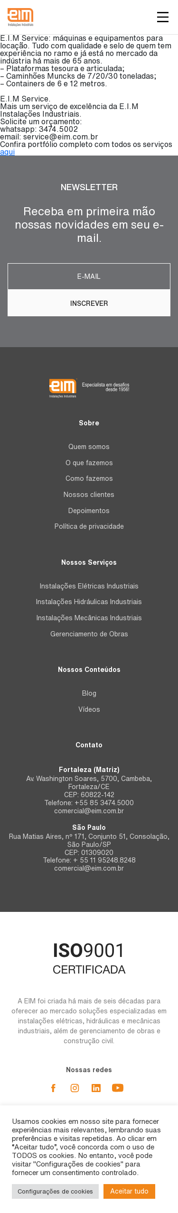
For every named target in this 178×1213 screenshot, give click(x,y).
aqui (7, 152)
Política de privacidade (89, 526)
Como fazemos (89, 478)
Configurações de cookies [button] (55, 1191)
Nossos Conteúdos (89, 669)
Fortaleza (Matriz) (89, 769)
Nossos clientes (89, 494)
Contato (89, 745)
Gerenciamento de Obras (89, 634)
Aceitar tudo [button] (129, 1191)
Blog (89, 693)
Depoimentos (89, 510)
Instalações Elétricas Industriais (89, 586)
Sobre (89, 423)
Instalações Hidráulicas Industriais (89, 601)
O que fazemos (89, 462)
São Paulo (89, 827)
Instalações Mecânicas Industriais (89, 618)
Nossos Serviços (89, 562)
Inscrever (89, 303)
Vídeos (89, 709)
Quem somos (89, 446)
